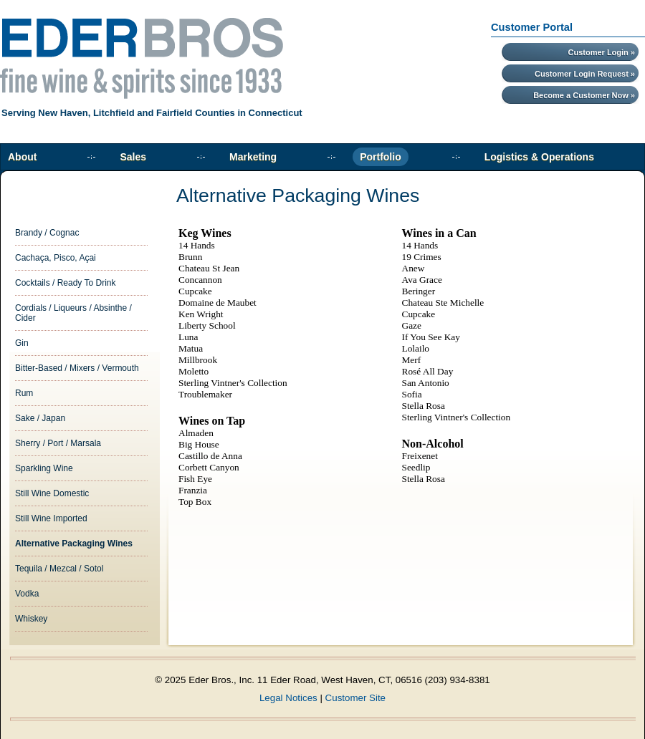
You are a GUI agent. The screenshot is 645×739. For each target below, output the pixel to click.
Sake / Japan (40, 418)
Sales (133, 157)
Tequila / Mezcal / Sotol (59, 569)
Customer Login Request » (585, 73)
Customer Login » (601, 52)
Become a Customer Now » (584, 95)
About (22, 157)
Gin (22, 343)
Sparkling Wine (44, 468)
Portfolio (380, 157)
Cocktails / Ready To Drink (65, 283)
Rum (24, 393)
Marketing (253, 157)
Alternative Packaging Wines (74, 543)
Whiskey (31, 619)
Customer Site (355, 697)
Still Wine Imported (51, 518)
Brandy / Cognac (47, 233)
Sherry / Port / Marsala (58, 443)
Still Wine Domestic (52, 493)
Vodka (27, 594)
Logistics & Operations (539, 157)
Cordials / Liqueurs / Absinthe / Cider (73, 313)
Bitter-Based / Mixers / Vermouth (77, 368)
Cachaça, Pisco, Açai (55, 258)
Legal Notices (288, 697)
